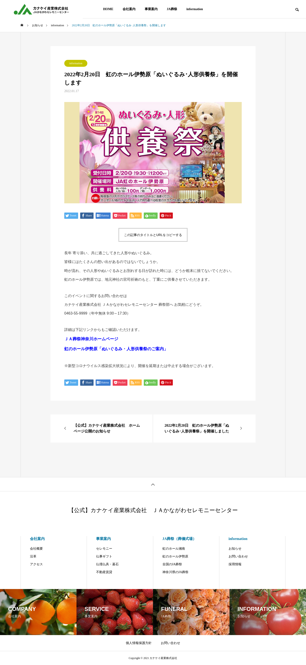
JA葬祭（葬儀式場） (179, 539)
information (194, 9)
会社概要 (36, 548)
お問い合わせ (238, 556)
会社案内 (129, 9)
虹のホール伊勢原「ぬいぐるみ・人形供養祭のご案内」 (116, 349)
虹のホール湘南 (173, 548)
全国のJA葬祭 (172, 564)
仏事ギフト (104, 556)
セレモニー (104, 548)
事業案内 (151, 9)
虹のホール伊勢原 (175, 556)
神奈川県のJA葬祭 (175, 572)
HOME (108, 9)
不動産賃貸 (104, 572)
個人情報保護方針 (139, 643)
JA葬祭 (172, 9)
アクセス (36, 564)
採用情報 (235, 564)
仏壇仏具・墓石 (107, 564)
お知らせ (235, 548)
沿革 (33, 556)
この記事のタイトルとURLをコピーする (153, 235)
